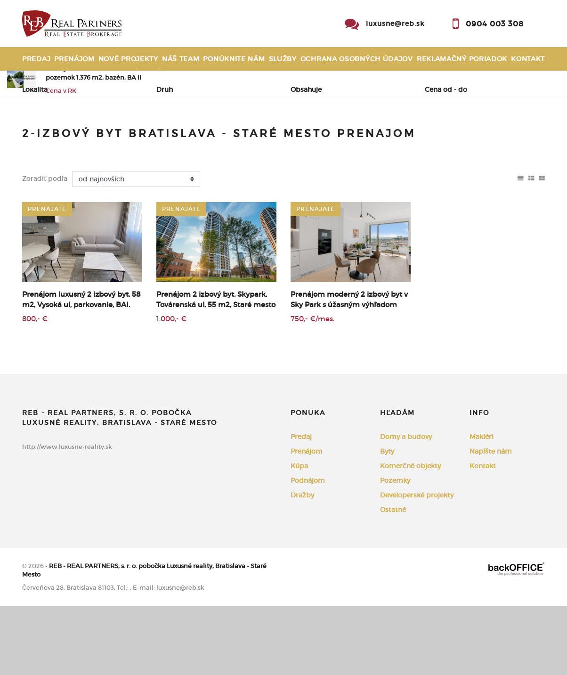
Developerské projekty (417, 564)
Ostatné (393, 578)
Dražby (302, 564)
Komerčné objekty (410, 534)
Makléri (482, 505)
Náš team (181, 59)
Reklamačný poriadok (462, 59)
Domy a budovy (406, 505)
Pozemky (395, 549)
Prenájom (74, 59)
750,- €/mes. (312, 387)
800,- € (35, 387)
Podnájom (203, 136)
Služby (283, 59)
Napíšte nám (491, 520)
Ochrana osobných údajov (356, 59)
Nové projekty (128, 59)
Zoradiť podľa (44, 248)
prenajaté (47, 277)
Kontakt (528, 59)
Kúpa (152, 136)
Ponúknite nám (234, 59)
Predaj (36, 59)
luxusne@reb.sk (395, 23)
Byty (387, 520)
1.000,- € (171, 387)
